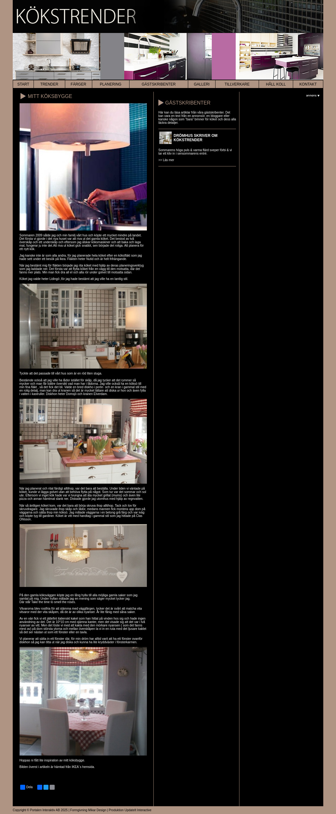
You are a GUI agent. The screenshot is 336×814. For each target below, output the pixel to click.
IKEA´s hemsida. (83, 767)
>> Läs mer (166, 160)
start (23, 84)
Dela (26, 787)
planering (110, 84)
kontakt (308, 84)
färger (78, 84)
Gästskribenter (158, 84)
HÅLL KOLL (276, 84)
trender (49, 84)
